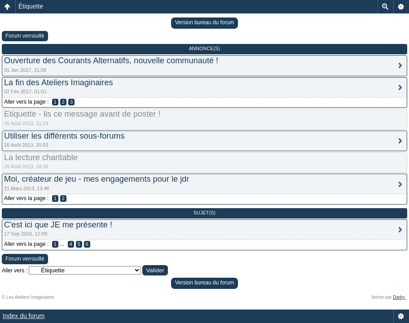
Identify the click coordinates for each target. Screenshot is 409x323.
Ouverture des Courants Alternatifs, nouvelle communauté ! (111, 60)
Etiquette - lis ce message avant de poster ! (82, 113)
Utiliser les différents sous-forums (64, 135)
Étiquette (30, 6)
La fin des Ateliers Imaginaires (58, 82)
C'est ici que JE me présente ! (58, 224)
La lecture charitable (41, 157)
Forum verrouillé (24, 36)
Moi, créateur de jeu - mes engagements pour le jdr (96, 179)
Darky (399, 297)
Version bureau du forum (204, 22)
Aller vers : (14, 270)
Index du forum (23, 315)
